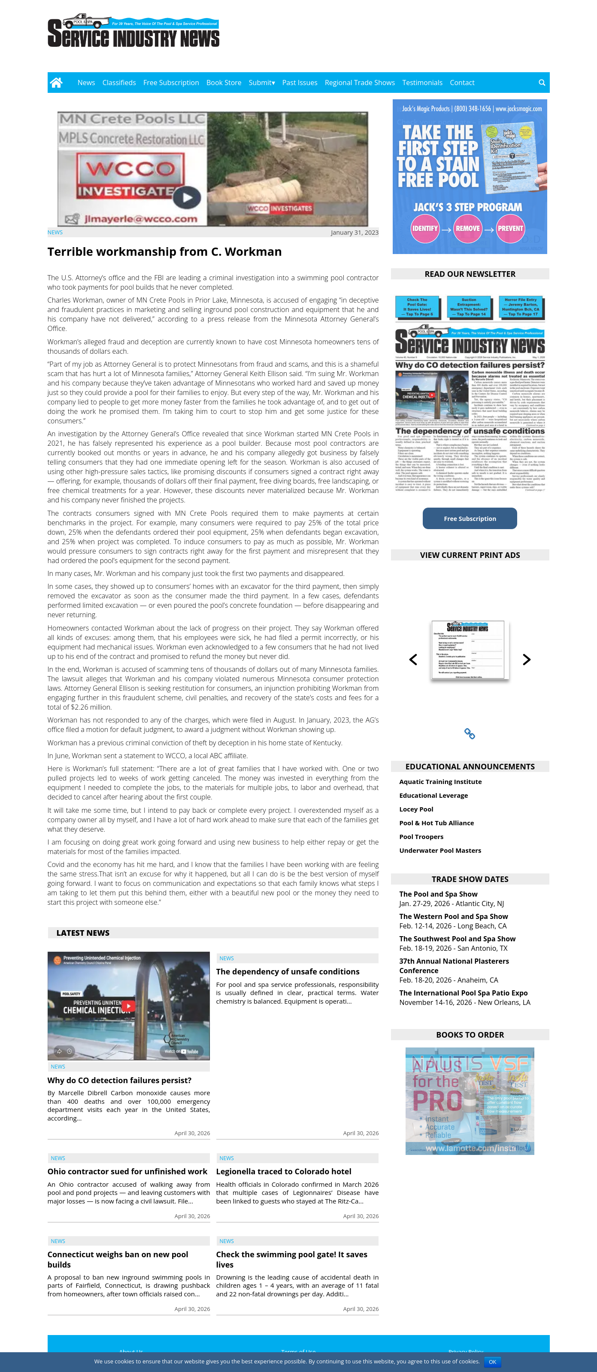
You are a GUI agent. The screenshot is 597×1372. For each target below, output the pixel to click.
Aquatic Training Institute (440, 781)
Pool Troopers (421, 836)
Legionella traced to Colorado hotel (284, 1171)
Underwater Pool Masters (440, 850)
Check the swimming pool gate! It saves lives (292, 1259)
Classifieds (119, 82)
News (86, 82)
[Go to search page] (542, 82)
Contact (462, 82)
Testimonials (422, 82)
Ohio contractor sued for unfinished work (128, 1171)
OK (492, 1362)
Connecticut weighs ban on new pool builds (118, 1259)
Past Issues (300, 82)
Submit (260, 82)
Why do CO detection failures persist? (120, 1080)
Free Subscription (171, 82)
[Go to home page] (56, 82)
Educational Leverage (433, 795)
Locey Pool (416, 809)
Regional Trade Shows (360, 82)
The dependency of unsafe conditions (288, 971)
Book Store (224, 82)
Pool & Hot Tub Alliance (436, 822)
